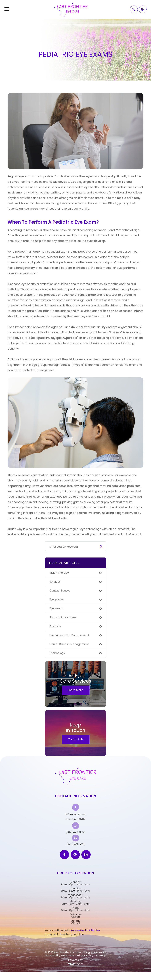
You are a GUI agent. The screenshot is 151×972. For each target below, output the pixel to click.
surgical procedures (62, 617)
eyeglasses (56, 599)
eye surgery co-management (69, 635)
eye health (56, 608)
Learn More (75, 690)
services (55, 582)
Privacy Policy (85, 955)
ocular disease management (69, 644)
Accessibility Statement (59, 955)
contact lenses (59, 590)
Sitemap (101, 955)
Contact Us (75, 739)
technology (57, 653)
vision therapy (59, 573)
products (55, 626)
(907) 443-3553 (75, 832)
